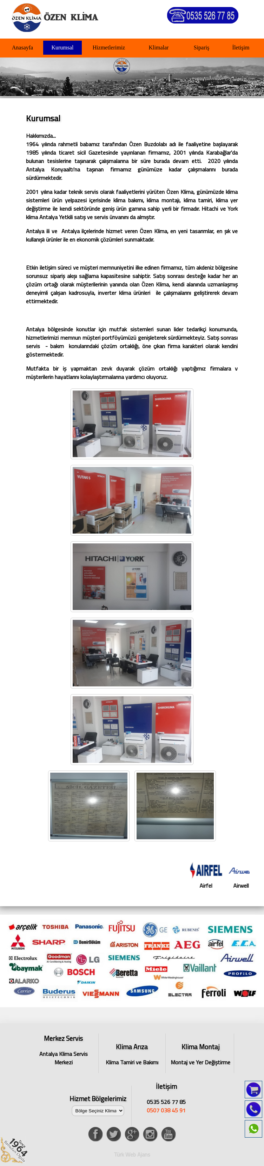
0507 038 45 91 (166, 1110)
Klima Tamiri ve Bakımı (132, 1054)
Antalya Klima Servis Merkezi (63, 1049)
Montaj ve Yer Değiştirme (200, 1054)
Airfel (220, 876)
